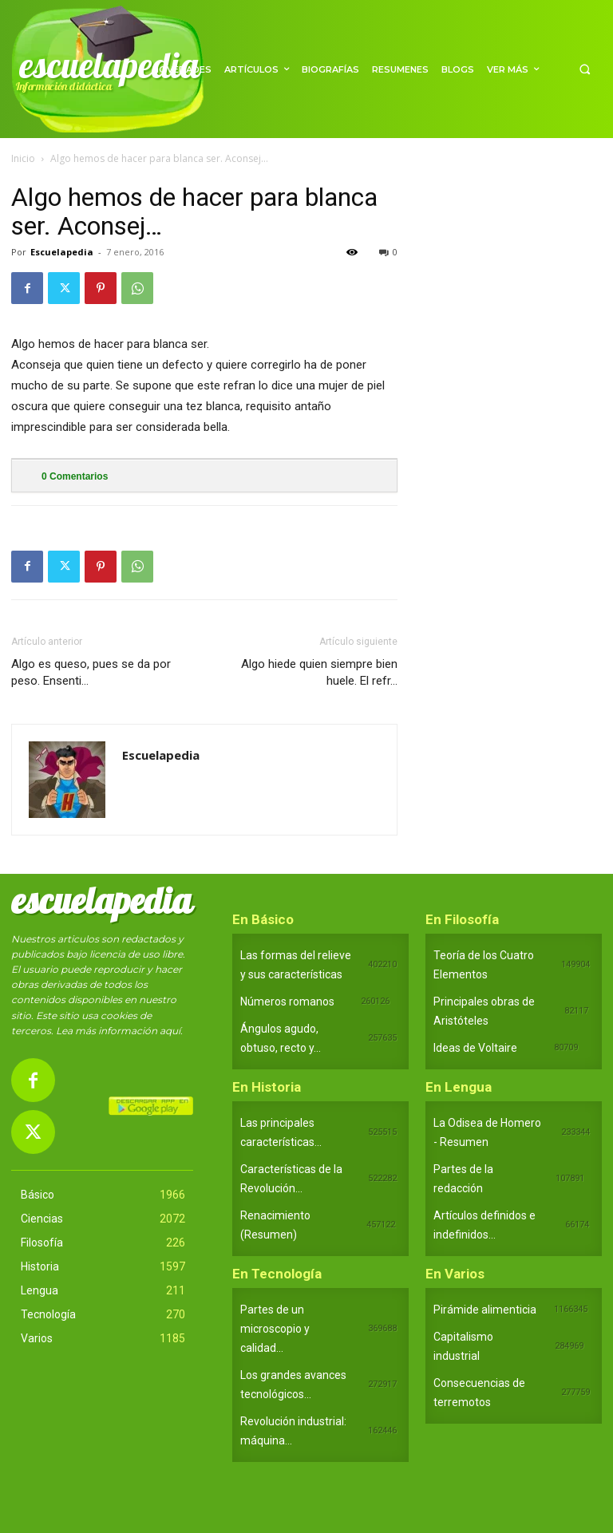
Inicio (23, 158)
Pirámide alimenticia (484, 1309)
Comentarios (75, 476)
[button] (584, 69)
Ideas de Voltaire (475, 1047)
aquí (170, 1031)
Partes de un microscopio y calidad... (275, 1328)
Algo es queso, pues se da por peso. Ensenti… (91, 672)
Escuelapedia (61, 252)
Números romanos (287, 1001)
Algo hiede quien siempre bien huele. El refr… (319, 672)
